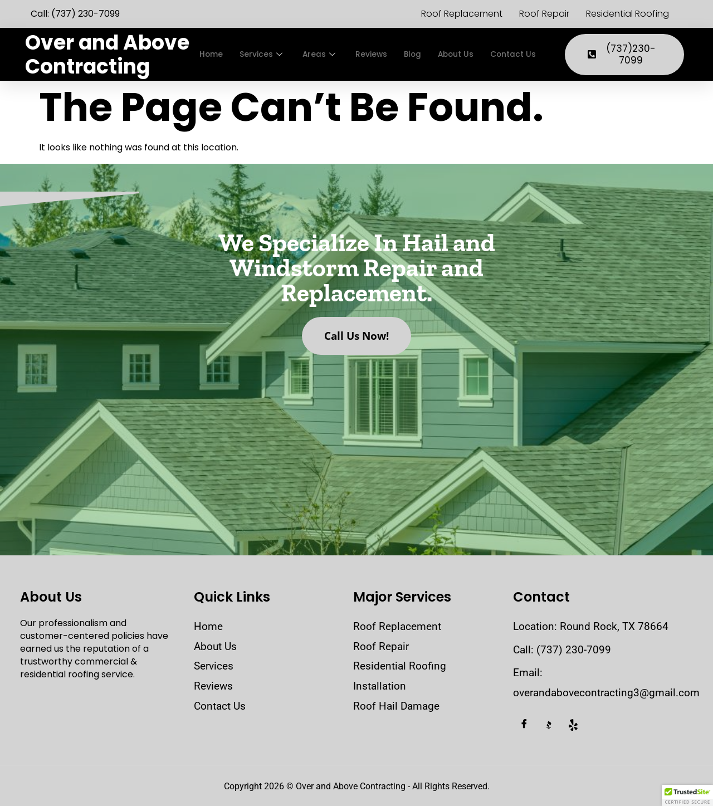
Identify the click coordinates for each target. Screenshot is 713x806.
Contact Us (528, 54)
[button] (687, 795)
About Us (466, 54)
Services (263, 54)
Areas (323, 54)
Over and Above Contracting (107, 54)
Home (211, 54)
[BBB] (548, 725)
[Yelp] (573, 725)
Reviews (378, 54)
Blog (421, 54)
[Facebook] (524, 725)
